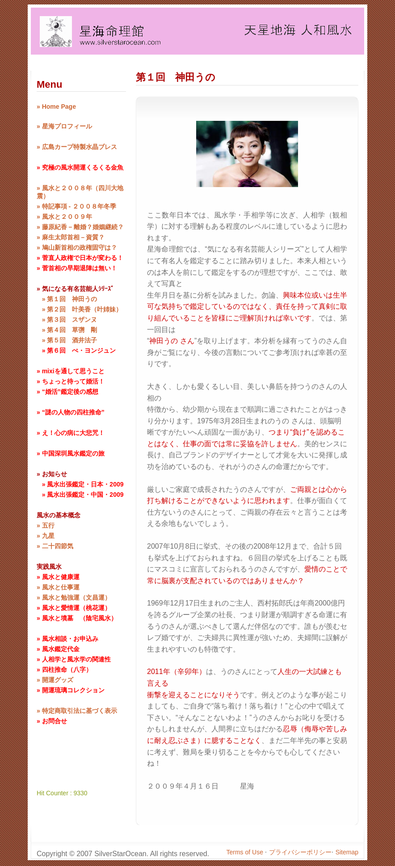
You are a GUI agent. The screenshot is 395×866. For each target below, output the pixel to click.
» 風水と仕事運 (58, 587)
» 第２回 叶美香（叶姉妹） (79, 309)
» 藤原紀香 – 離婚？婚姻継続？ (80, 226)
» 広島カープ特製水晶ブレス (77, 146)
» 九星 (46, 535)
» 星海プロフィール (64, 126)
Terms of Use (246, 852)
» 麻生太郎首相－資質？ (71, 237)
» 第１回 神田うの (67, 299)
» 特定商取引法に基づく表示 (77, 710)
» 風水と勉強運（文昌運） (74, 597)
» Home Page (56, 106)
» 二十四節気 (55, 546)
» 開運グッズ (55, 679)
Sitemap (347, 852)
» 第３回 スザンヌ (67, 319)
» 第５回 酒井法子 (67, 340)
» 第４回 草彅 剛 (67, 329)
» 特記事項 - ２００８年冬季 (76, 206)
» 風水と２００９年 (64, 216)
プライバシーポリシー (300, 852)
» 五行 (46, 525)
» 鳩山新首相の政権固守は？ (77, 247)
